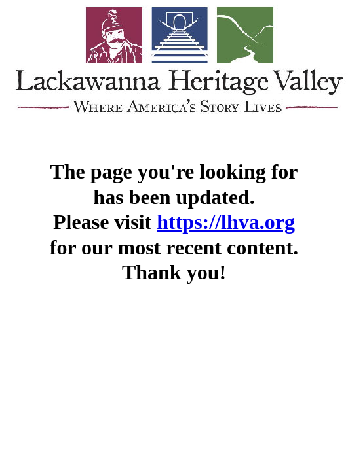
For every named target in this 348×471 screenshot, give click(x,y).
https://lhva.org (226, 222)
